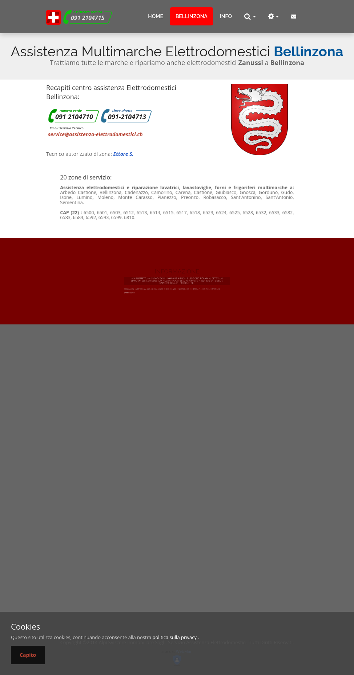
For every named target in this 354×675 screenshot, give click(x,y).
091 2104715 (87, 18)
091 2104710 (74, 116)
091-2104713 (127, 116)
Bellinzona (192, 16)
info (226, 16)
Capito (28, 654)
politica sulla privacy (175, 637)
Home (155, 16)
